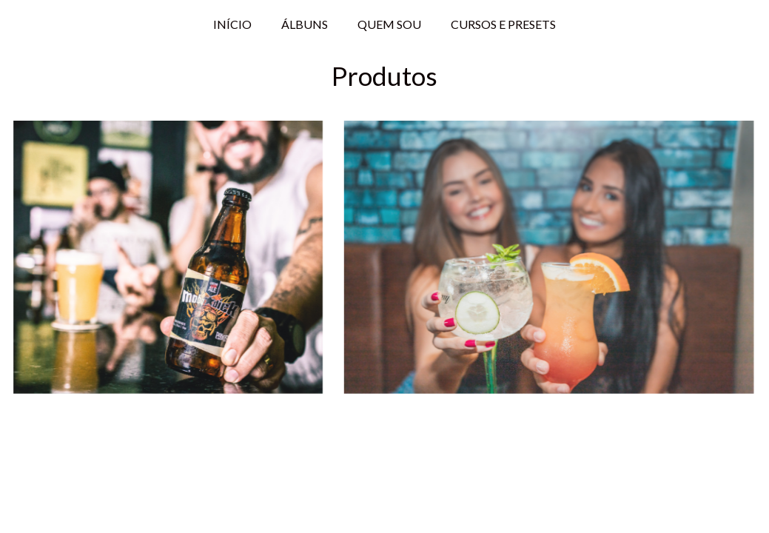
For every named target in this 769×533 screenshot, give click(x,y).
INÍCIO (232, 24)
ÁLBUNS (304, 24)
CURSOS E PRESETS (503, 24)
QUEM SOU (389, 24)
